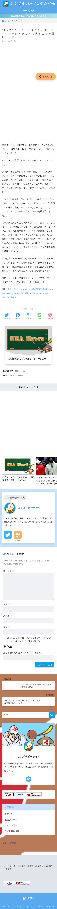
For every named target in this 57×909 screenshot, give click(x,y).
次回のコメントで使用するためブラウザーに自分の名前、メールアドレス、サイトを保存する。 (28, 639)
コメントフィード (13, 825)
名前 (6, 604)
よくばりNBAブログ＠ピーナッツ (28, 6)
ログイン (9, 814)
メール (7, 616)
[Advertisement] (28, 111)
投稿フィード (11, 820)
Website (18, 540)
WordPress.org (12, 831)
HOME (28, 898)
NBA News (20, 371)
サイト (6, 627)
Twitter (8, 540)
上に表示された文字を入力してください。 (23, 653)
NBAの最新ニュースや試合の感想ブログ (28, 16)
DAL (14, 375)
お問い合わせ (9, 843)
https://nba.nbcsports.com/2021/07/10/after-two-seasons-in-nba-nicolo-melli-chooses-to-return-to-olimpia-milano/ (27, 293)
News (22, 375)
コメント (8, 571)
